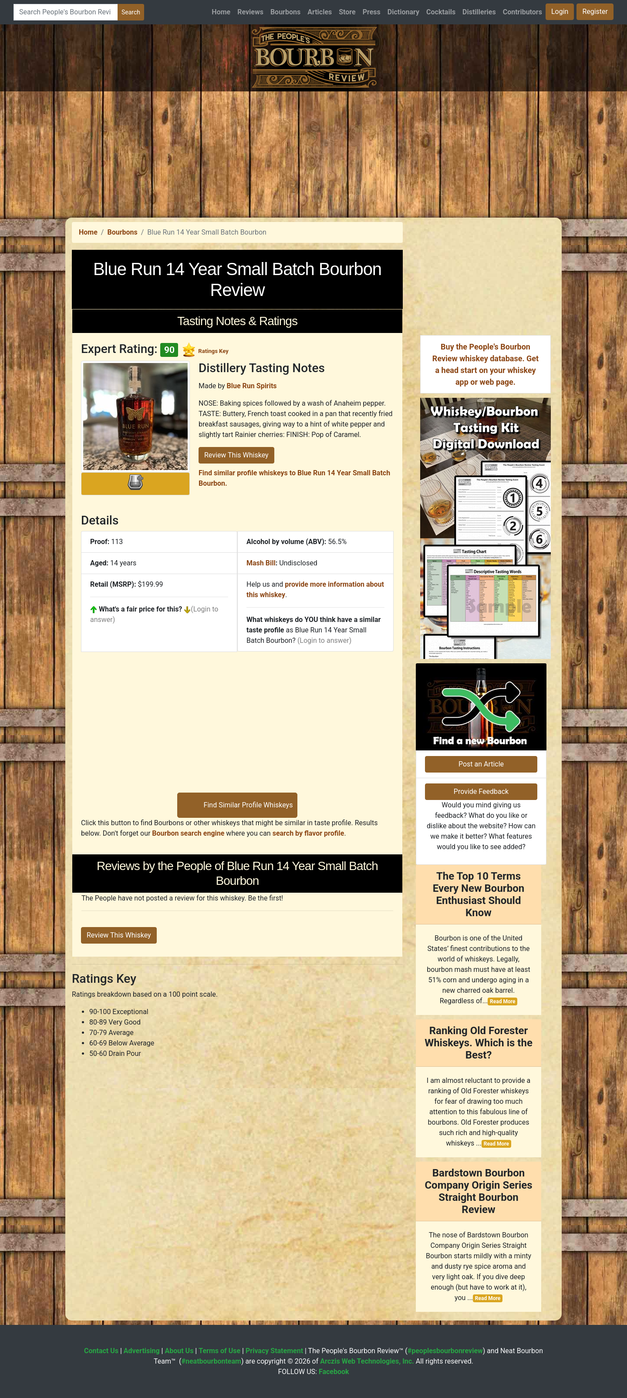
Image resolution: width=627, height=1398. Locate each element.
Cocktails (440, 12)
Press (372, 12)
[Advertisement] (313, 152)
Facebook (334, 1372)
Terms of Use (219, 1351)
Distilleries (479, 12)
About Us (179, 1351)
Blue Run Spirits (252, 386)
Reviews (250, 12)
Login (559, 11)
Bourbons (285, 12)
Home (221, 12)
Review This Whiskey (236, 455)
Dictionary (403, 12)
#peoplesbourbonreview (445, 1351)
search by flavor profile (308, 833)
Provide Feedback (481, 791)
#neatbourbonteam (211, 1361)
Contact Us (101, 1351)
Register (595, 11)
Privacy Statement (274, 1351)
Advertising (142, 1351)
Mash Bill (261, 563)
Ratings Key (213, 351)
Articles (319, 12)
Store (347, 12)
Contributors (522, 12)
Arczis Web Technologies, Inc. (367, 1361)
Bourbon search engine (188, 833)
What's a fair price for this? (140, 609)
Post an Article (481, 764)
